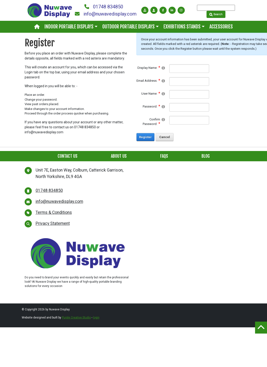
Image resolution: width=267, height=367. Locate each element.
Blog (206, 156)
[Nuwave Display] (50, 10)
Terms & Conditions (54, 212)
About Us (119, 156)
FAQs (164, 156)
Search (216, 14)
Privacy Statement (53, 223)
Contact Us (67, 156)
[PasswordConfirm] (189, 120)
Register (145, 137)
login (96, 317)
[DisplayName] (189, 68)
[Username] (189, 94)
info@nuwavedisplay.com (106, 14)
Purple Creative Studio (76, 317)
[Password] (189, 107)
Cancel (164, 137)
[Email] (189, 81)
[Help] (163, 68)
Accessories (221, 27)
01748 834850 (103, 7)
